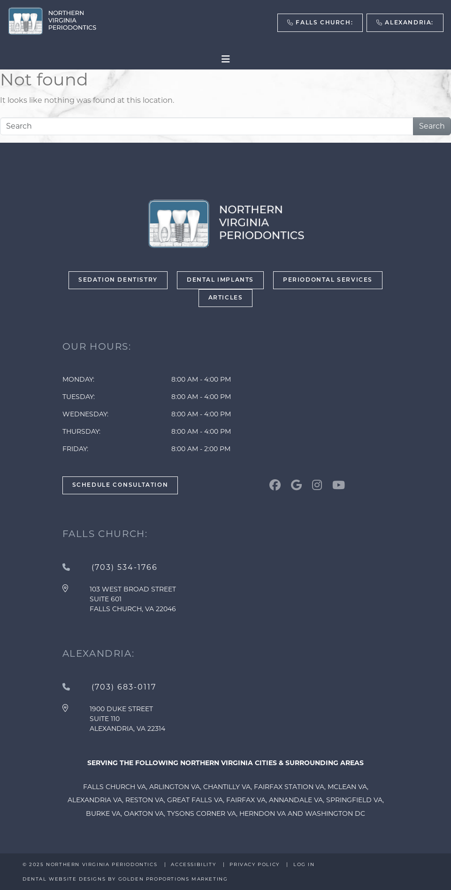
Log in (304, 864)
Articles (225, 298)
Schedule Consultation (120, 485)
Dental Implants (220, 280)
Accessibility (193, 864)
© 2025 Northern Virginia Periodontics (91, 864)
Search (432, 126)
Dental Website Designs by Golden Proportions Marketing (125, 879)
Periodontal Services (328, 280)
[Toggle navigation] (226, 59)
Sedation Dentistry (118, 280)
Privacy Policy (254, 864)
